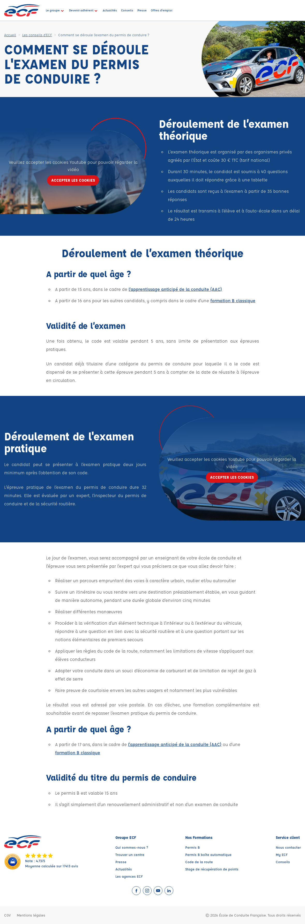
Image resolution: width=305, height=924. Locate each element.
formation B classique (232, 300)
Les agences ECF (129, 876)
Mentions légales (31, 915)
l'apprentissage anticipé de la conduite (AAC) (175, 289)
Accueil (10, 35)
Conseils (283, 862)
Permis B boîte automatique (208, 854)
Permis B (192, 847)
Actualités (123, 869)
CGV (7, 915)
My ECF (282, 854)
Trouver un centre (129, 854)
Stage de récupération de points (212, 869)
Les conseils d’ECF (37, 35)
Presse (121, 862)
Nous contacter (288, 847)
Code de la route (199, 862)
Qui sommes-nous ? (131, 847)
